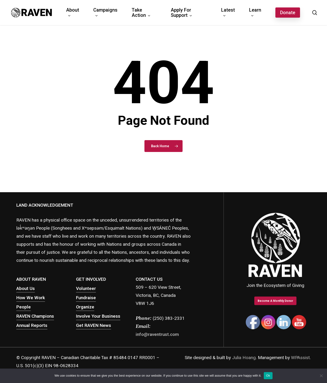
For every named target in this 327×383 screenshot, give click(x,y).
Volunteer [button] (86, 288)
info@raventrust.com (157, 334)
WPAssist (300, 357)
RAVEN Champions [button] (35, 316)
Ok (268, 375)
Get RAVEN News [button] (93, 325)
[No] (321, 375)
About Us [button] (25, 288)
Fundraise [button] (86, 297)
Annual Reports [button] (31, 325)
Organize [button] (85, 307)
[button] (275, 301)
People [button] (23, 307)
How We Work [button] (30, 297)
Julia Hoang (244, 357)
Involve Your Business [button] (98, 316)
